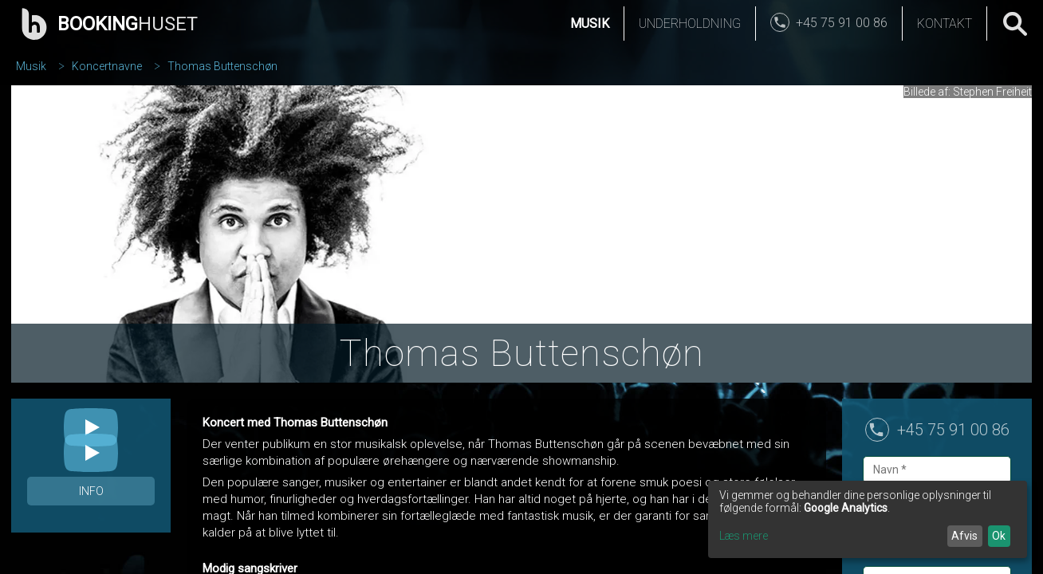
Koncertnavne (107, 66)
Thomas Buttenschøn (222, 66)
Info (91, 491)
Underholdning (690, 23)
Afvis (964, 535)
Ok (999, 535)
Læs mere (743, 535)
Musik (589, 23)
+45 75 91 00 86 (953, 429)
